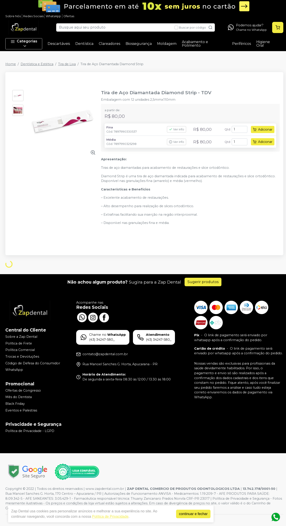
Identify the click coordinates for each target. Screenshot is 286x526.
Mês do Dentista (18, 397)
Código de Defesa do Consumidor (32, 363)
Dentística (84, 44)
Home (10, 64)
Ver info (176, 129)
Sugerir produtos (203, 282)
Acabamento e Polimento (195, 44)
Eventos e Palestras (21, 410)
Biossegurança (139, 44)
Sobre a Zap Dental (21, 337)
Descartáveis (59, 44)
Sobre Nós (13, 16)
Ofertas (68, 16)
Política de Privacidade (110, 516)
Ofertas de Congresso (23, 390)
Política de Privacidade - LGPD (29, 431)
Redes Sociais (33, 16)
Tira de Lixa (67, 64)
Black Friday (15, 404)
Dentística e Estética (37, 64)
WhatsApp (53, 16)
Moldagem (167, 44)
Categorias (24, 43)
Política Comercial (20, 350)
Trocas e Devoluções (22, 357)
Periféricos (241, 44)
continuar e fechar (193, 514)
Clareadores (109, 44)
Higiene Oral (263, 44)
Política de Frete (18, 343)
